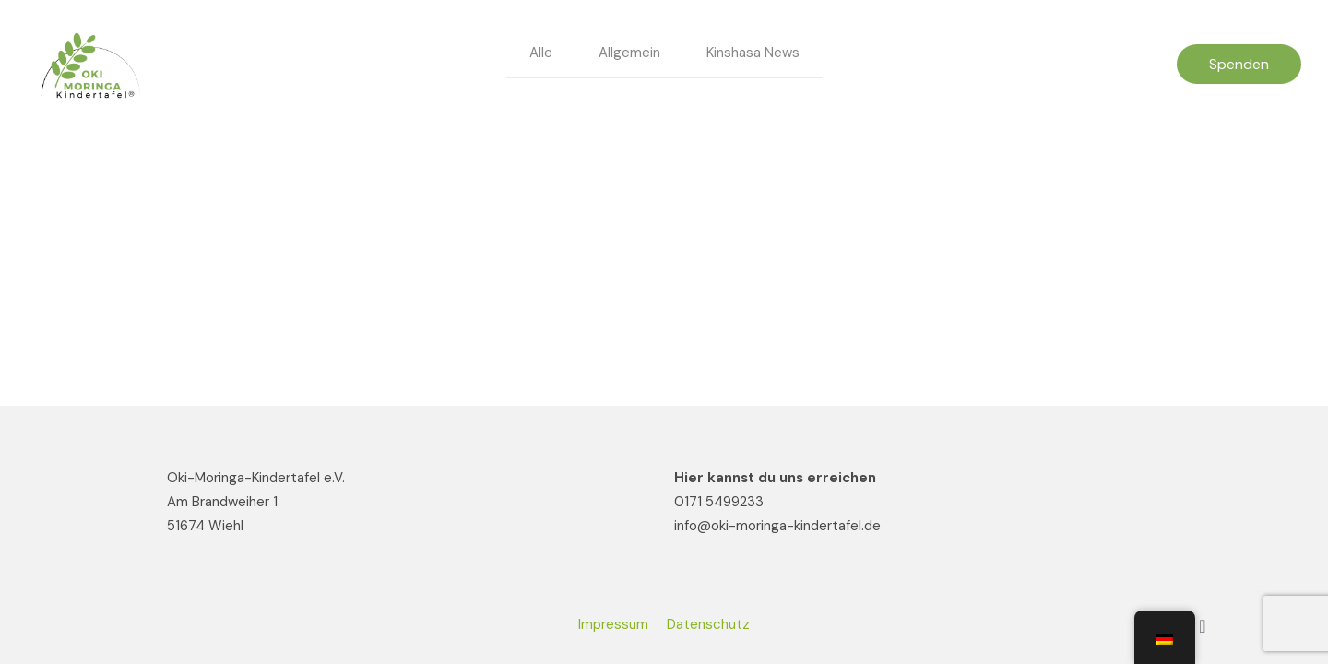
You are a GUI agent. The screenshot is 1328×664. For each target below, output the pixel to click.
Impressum (613, 624)
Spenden (1239, 64)
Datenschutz (708, 624)
